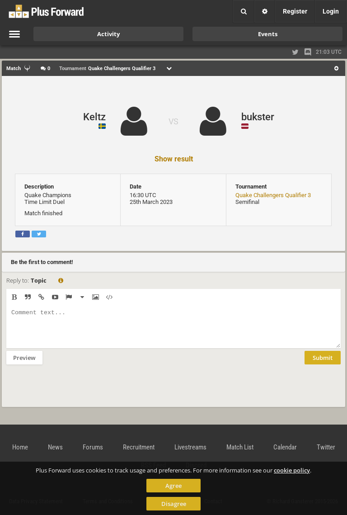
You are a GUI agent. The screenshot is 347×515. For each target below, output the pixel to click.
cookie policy (292, 470)
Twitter (326, 447)
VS (173, 121)
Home (20, 447)
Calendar (285, 447)
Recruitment (139, 447)
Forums (93, 447)
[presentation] (75, 391)
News (55, 447)
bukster (257, 117)
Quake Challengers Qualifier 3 (273, 195)
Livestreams (190, 447)
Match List (239, 447)
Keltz (94, 117)
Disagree (173, 504)
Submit (323, 364)
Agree (173, 486)
